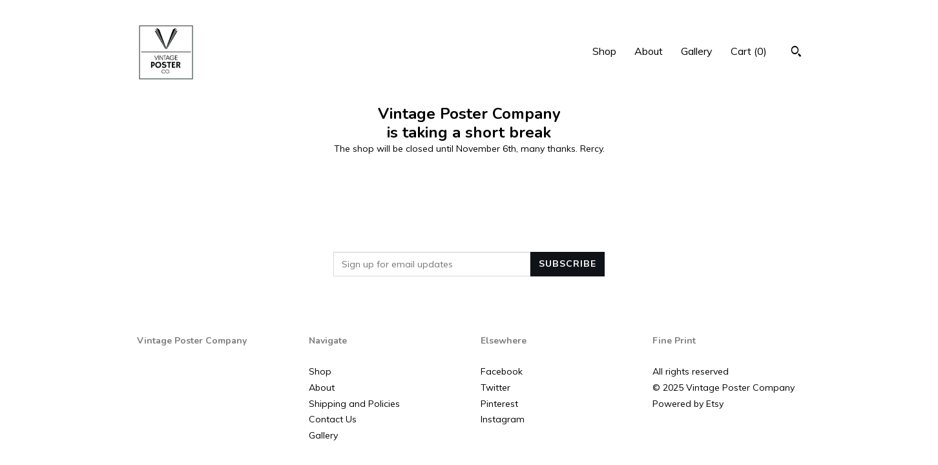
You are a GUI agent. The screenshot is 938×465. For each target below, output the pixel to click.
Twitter (495, 387)
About (648, 51)
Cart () (749, 51)
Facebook (502, 371)
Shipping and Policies (354, 403)
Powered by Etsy (688, 403)
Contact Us (333, 419)
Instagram (503, 419)
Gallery (697, 51)
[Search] (796, 53)
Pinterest (499, 403)
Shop (604, 51)
